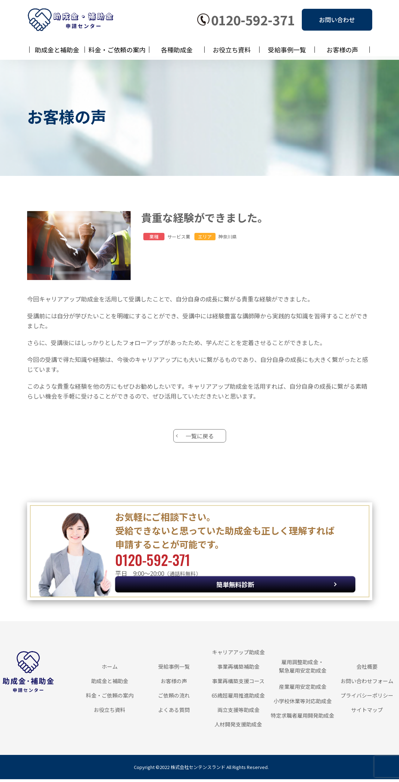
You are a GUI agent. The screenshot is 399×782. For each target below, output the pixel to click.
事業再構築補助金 (238, 669)
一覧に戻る (200, 437)
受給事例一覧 (287, 49)
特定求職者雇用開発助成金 (302, 718)
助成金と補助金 (57, 49)
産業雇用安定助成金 (302, 689)
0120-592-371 (253, 19)
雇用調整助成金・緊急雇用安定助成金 (302, 669)
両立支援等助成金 (238, 712)
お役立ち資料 (232, 49)
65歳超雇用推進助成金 (238, 698)
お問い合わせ (337, 19)
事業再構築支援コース (238, 683)
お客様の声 (342, 49)
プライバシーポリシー (367, 698)
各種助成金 (177, 49)
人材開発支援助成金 (238, 727)
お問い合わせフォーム (367, 683)
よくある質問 (174, 712)
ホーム (110, 669)
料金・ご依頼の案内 (116, 49)
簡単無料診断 (307, 572)
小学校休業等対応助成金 (303, 703)
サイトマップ (367, 712)
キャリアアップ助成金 (238, 654)
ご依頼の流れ (174, 698)
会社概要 (367, 669)
